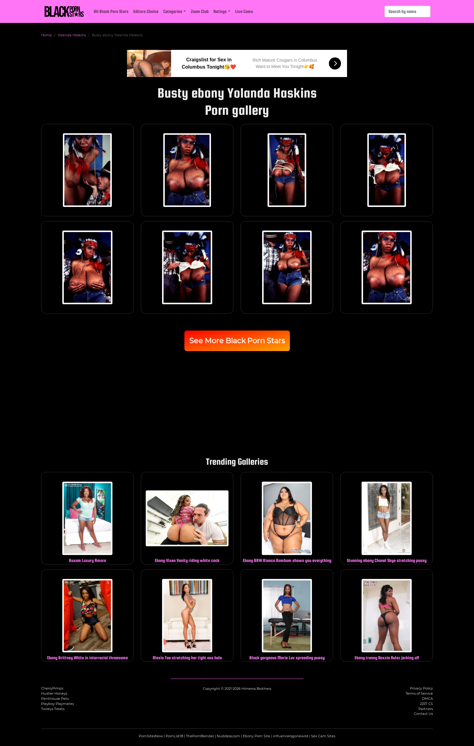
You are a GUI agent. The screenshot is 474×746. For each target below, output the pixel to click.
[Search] (407, 11)
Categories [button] (172, 11)
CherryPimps (52, 688)
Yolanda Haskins (72, 35)
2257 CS (426, 704)
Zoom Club (200, 11)
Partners (425, 709)
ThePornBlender (200, 736)
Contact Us (423, 714)
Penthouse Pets (55, 698)
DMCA (427, 698)
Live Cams (244, 11)
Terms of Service (419, 693)
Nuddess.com (228, 736)
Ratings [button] (220, 11)
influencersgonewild (290, 736)
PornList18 (174, 736)
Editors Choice (145, 11)
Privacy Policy (421, 688)
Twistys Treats (52, 709)
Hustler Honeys (54, 693)
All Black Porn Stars (111, 11)
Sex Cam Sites (323, 736)
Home (46, 35)
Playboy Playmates (57, 704)
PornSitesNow (151, 736)
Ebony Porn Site (256, 736)
